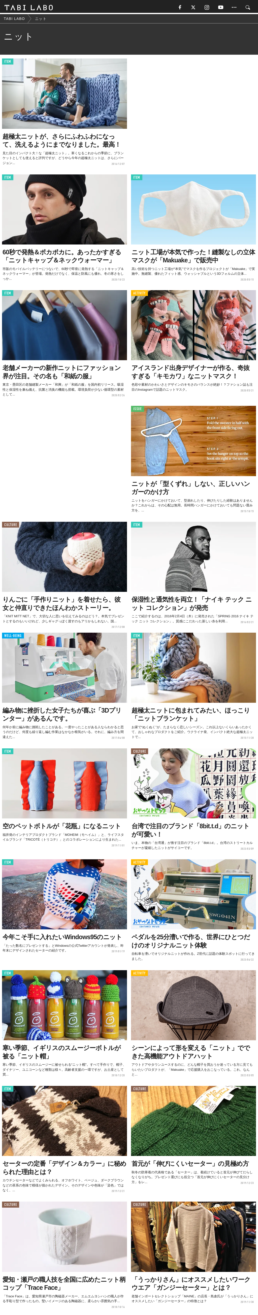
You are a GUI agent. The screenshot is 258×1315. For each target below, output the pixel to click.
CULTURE (10, 526)
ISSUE (137, 410)
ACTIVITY (139, 294)
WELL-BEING (13, 637)
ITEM (7, 63)
